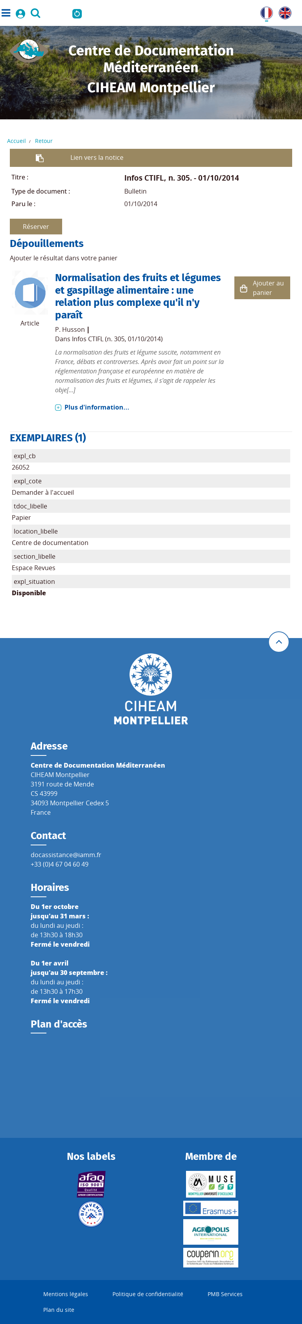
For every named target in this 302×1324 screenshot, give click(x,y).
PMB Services (225, 1294)
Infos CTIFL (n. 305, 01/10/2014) (117, 339)
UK (283, 11)
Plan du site (58, 1309)
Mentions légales (65, 1294)
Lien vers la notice (96, 157)
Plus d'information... (96, 407)
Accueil (16, 140)
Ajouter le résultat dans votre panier (64, 258)
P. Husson (70, 329)
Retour (44, 140)
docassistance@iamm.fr (66, 854)
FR (263, 11)
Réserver (36, 226)
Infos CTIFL (144, 177)
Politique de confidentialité (147, 1294)
